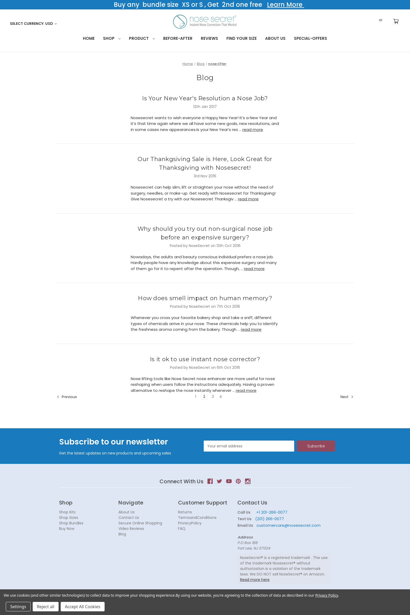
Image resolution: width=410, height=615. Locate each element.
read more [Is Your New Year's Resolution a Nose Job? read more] (252, 129)
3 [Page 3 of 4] (213, 396)
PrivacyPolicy (190, 523)
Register (388, 21)
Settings (18, 606)
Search (364, 21)
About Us (275, 38)
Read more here (255, 579)
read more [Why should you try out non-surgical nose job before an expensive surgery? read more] (254, 268)
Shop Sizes (68, 517)
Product (142, 38)
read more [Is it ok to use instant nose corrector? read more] (246, 390)
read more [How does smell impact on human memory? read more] (251, 329)
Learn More (285, 4)
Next (347, 396)
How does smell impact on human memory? (205, 298)
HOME (89, 38)
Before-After (177, 38)
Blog (122, 534)
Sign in (373, 21)
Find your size (241, 38)
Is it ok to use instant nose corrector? (205, 359)
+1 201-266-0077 (271, 512)
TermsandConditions (197, 517)
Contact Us (128, 517)
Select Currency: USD (33, 23)
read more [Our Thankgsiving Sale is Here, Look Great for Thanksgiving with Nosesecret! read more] (248, 199)
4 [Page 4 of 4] (220, 396)
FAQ (181, 528)
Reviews (209, 38)
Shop (112, 38)
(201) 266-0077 (269, 518)
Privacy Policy (326, 595)
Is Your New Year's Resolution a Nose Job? (205, 98)
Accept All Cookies (82, 606)
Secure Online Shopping (140, 523)
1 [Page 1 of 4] (195, 396)
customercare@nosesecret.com (288, 525)
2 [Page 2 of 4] (204, 396)
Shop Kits (67, 512)
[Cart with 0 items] (395, 21)
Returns (185, 512)
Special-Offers (310, 38)
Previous (67, 396)
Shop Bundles (71, 523)
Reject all (45, 606)
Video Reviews (131, 528)
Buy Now (66, 528)
